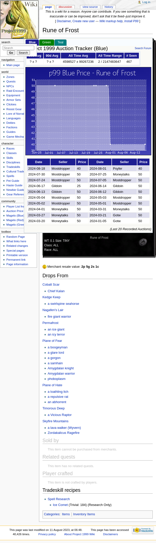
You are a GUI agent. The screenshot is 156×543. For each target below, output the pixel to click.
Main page (13, 65)
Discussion (65, 6)
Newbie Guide (15, 189)
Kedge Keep (52, 297)
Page (48, 6)
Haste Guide (14, 185)
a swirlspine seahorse (63, 304)
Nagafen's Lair (53, 310)
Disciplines (13, 162)
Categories (51, 514)
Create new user (83, 21)
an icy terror (56, 334)
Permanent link (15, 259)
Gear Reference (16, 194)
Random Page (15, 236)
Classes (11, 153)
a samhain (55, 363)
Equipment (13, 95)
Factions (11, 127)
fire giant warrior (59, 316)
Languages (13, 118)
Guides (10, 131)
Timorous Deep (54, 408)
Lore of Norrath (16, 113)
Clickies (11, 104)
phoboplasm (56, 379)
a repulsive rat (58, 397)
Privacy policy (47, 534)
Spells (10, 175)
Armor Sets (13, 99)
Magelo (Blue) (15, 215)
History (109, 6)
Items (66, 514)
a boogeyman (57, 347)
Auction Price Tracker (20, 211)
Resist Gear (13, 109)
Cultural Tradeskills (18, 171)
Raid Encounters (17, 90)
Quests (10, 81)
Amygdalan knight (60, 368)
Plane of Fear (52, 341)
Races (10, 148)
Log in (146, 2)
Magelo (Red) (15, 220)
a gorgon (54, 358)
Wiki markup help (111, 21)
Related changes (17, 245)
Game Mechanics (17, 136)
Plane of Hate (52, 385)
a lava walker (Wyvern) (64, 428)
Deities (10, 122)
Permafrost (51, 323)
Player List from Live (19, 206)
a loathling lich (58, 392)
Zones (10, 76)
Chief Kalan (56, 291)
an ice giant (56, 329)
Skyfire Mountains (55, 421)
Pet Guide (12, 180)
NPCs (10, 86)
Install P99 (131, 21)
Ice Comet (60, 505)
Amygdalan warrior (61, 373)
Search (6, 42)
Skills (9, 157)
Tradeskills (13, 166)
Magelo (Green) (16, 224)
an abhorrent (57, 402)
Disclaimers (110, 534)
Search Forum (143, 48)
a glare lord (56, 352)
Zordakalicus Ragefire (63, 433)
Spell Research (59, 499)
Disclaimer (64, 21)
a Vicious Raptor (59, 415)
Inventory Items (84, 514)
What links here (16, 241)
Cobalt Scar (51, 284)
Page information (17, 264)
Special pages (15, 250)
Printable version (17, 255)
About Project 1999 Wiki (79, 534)
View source (90, 6)
